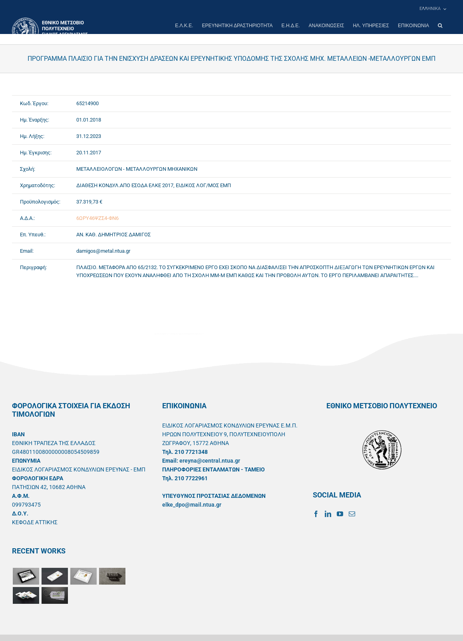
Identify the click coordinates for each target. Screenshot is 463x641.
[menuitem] (432, 9)
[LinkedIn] (328, 514)
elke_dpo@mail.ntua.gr (191, 504)
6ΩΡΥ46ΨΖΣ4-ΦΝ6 (97, 218)
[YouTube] (340, 514)
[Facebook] (316, 514)
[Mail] (352, 514)
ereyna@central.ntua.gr (209, 460)
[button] (440, 26)
